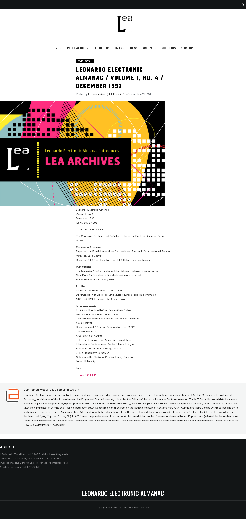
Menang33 (92, 447)
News (134, 48)
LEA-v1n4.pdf (87, 374)
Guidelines (168, 48)
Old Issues (85, 61)
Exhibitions (102, 48)
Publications (76, 48)
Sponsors (187, 48)
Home (55, 48)
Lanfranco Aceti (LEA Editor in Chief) (109, 94)
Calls (118, 48)
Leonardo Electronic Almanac (123, 493)
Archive (148, 48)
